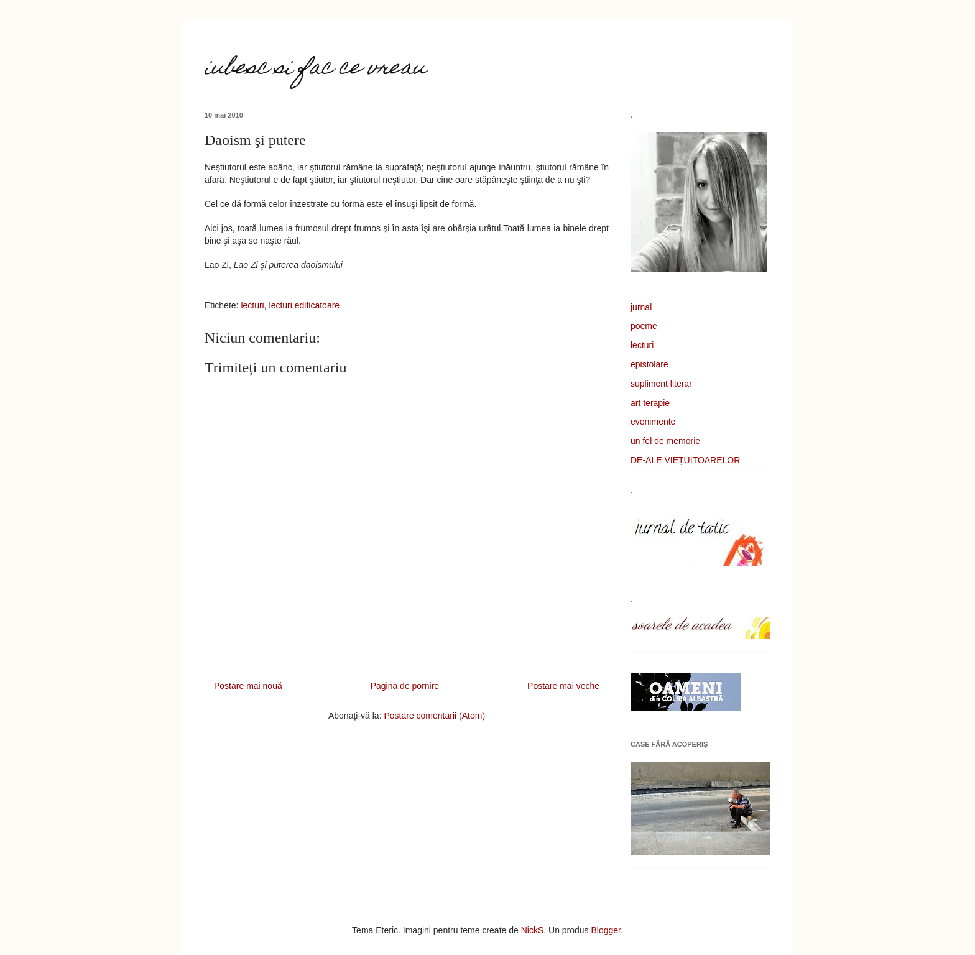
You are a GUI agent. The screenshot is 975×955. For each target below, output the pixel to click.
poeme (644, 326)
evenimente (653, 422)
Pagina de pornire (405, 686)
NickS (532, 930)
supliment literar (661, 384)
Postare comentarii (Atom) (434, 716)
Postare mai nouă (248, 686)
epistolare (649, 364)
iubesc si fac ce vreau (315, 69)
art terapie (650, 403)
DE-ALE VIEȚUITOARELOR (685, 460)
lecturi (252, 305)
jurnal (641, 307)
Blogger (606, 930)
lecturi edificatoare (304, 305)
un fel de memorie (665, 441)
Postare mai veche (563, 686)
